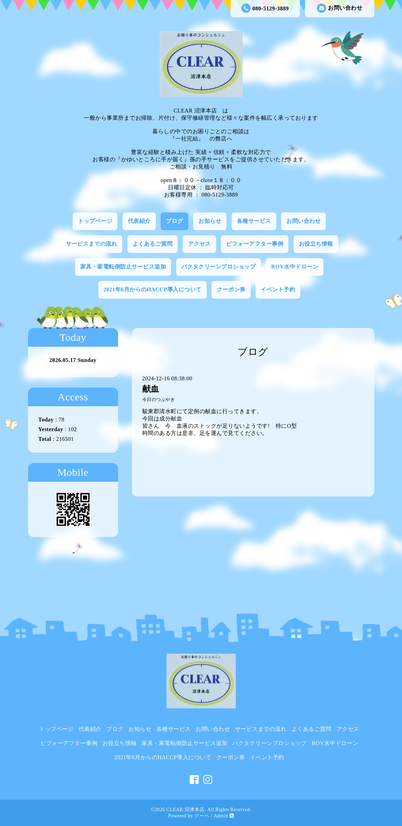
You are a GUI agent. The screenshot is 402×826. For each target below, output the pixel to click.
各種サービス (254, 221)
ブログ (174, 221)
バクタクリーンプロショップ (218, 267)
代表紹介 (139, 221)
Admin (221, 815)
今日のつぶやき (158, 399)
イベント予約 (278, 289)
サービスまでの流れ (91, 244)
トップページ (95, 221)
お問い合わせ (339, 8)
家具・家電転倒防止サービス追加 (123, 267)
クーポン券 (231, 289)
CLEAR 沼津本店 (185, 809)
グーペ (201, 815)
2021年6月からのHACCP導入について (153, 289)
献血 (150, 388)
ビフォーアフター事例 (254, 244)
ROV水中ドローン (294, 267)
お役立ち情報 (316, 244)
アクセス (199, 244)
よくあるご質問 (153, 244)
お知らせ (209, 221)
